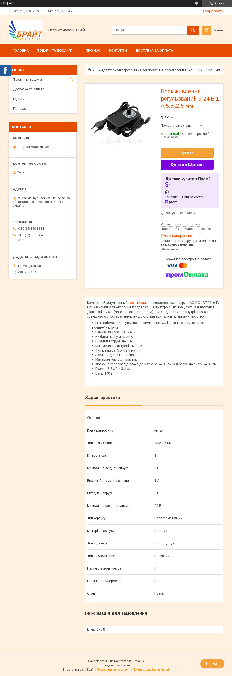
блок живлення (140, 303)
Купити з (187, 165)
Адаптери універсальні (119, 70)
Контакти (118, 50)
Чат (212, 664)
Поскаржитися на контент (114, 669)
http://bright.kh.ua (29, 265)
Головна (21, 50)
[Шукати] (193, 30)
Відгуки (19, 99)
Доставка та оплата (154, 50)
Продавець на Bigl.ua (116, 665)
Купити (187, 152)
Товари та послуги (54, 50)
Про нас (93, 50)
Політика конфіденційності (151, 669)
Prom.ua (138, 661)
